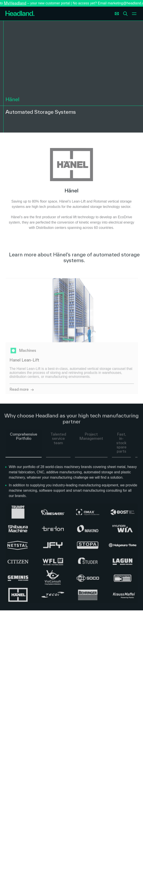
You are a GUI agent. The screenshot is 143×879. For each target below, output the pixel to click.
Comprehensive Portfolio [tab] (23, 439)
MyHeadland (15, 3)
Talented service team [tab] (58, 441)
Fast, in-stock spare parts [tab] (121, 445)
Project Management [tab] (91, 439)
